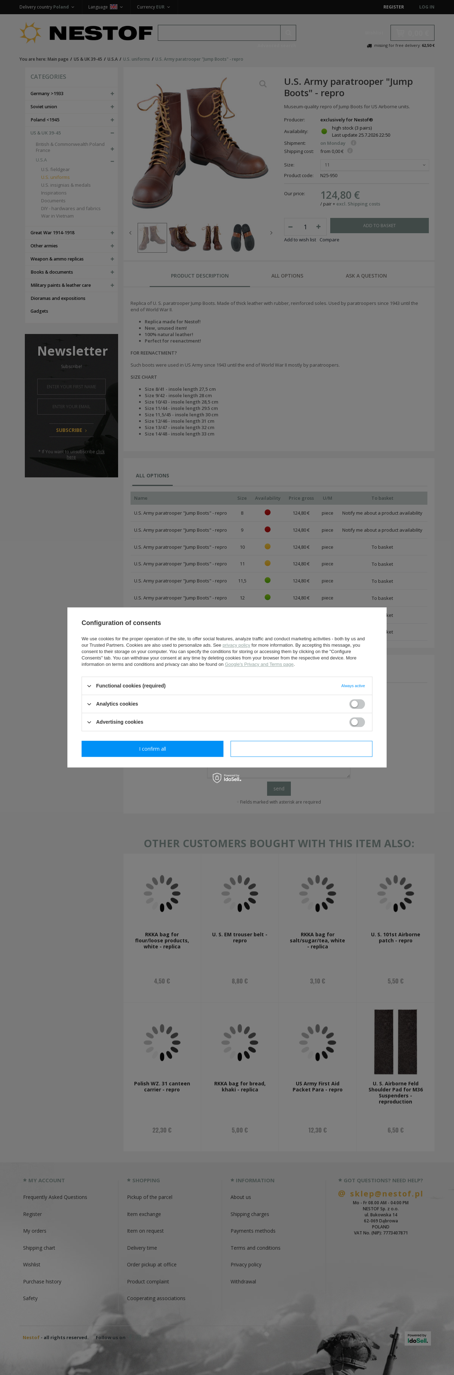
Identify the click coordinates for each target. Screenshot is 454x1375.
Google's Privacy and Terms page (259, 664)
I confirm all (301, 748)
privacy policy (236, 645)
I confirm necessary (152, 748)
